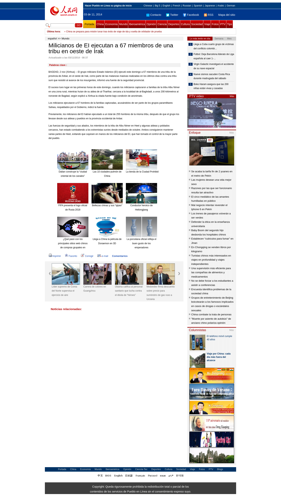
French (176, 5)
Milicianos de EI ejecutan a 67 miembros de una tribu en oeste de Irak (102, 31)
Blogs (220, 469)
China (100, 24)
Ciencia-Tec (141, 469)
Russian (187, 5)
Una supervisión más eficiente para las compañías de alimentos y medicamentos (211, 272)
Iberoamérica (137, 24)
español (52, 38)
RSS (208, 14)
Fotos (215, 24)
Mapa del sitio (226, 14)
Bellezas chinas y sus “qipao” (107, 205)
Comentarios (119, 256)
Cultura (185, 24)
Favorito (71, 256)
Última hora (53, 31)
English (166, 5)
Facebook (191, 14)
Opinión (151, 24)
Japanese (210, 5)
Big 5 (157, 5)
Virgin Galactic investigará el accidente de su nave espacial (214, 66)
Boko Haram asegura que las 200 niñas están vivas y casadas (211, 86)
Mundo (123, 24)
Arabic (221, 5)
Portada (89, 24)
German (231, 5)
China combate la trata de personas (211, 314)
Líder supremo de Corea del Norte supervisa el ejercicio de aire (64, 290)
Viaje (207, 24)
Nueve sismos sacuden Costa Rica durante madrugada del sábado (212, 76)
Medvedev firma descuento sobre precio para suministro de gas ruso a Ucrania (161, 293)
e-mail (102, 256)
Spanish (198, 5)
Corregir (87, 256)
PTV (222, 24)
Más (232, 96)
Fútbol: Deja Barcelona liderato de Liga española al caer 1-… (214, 56)
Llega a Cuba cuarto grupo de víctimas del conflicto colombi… (214, 46)
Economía (111, 24)
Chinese (148, 5)
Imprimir (55, 256)
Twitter (172, 14)
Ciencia (162, 24)
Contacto (153, 14)
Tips (229, 24)
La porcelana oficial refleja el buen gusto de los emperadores (141, 243)
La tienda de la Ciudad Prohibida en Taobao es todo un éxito (157, 171)
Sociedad (197, 24)
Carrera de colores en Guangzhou (94, 288)
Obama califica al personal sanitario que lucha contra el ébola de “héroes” (128, 290)
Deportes (173, 24)
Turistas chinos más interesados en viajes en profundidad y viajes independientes (211, 259)
